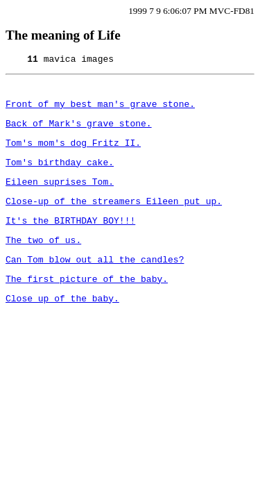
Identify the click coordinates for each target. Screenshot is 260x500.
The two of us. (43, 260)
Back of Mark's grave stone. (79, 131)
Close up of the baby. (62, 325)
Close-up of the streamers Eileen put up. (114, 217)
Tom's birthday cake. (60, 174)
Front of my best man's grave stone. (100, 109)
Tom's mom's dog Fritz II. (73, 153)
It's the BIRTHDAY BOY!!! (70, 239)
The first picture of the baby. (87, 303)
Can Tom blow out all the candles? (95, 282)
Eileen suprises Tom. (60, 196)
